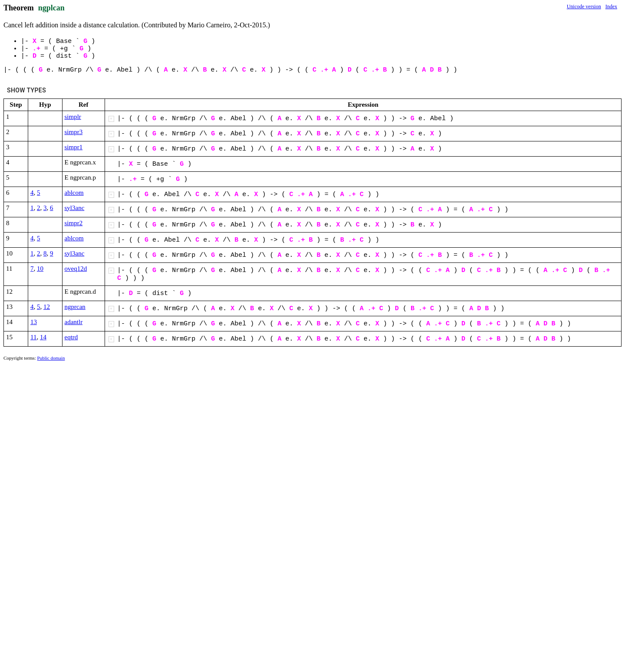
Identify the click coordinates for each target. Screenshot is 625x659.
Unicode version (584, 6)
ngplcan (51, 7)
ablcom (74, 192)
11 (33, 337)
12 (46, 306)
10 (40, 268)
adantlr (74, 321)
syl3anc (75, 207)
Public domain (51, 358)
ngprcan (75, 306)
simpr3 (74, 131)
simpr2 (74, 223)
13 (33, 321)
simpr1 (74, 147)
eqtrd (71, 337)
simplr (73, 116)
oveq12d (76, 268)
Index (611, 6)
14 (43, 337)
